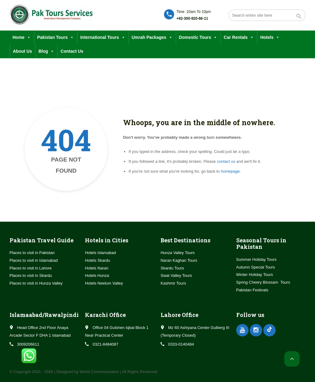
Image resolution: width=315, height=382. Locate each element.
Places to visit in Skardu (31, 275)
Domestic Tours (198, 37)
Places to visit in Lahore (31, 268)
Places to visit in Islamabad (34, 260)
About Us (22, 51)
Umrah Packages (152, 37)
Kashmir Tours (173, 283)
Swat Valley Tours (176, 275)
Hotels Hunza (97, 275)
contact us (226, 161)
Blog (46, 51)
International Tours (102, 37)
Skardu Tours (172, 268)
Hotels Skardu (97, 260)
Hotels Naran (96, 268)
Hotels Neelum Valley (104, 283)
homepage (230, 171)
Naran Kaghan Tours (179, 260)
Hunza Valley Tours (178, 252)
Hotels (270, 37)
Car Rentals (239, 37)
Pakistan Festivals (252, 290)
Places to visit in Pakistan (32, 252)
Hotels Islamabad (100, 252)
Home (22, 37)
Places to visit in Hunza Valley (36, 283)
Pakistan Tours (55, 37)
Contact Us (72, 51)
